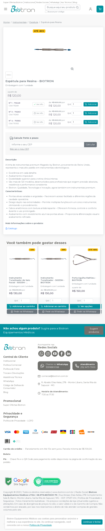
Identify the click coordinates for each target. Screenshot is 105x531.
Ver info (38, 104)
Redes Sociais (42, 2)
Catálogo (11, 228)
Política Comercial (12, 365)
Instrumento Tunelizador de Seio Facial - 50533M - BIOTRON (19, 280)
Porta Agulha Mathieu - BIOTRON (84, 279)
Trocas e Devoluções (13, 373)
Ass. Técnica (66, 2)
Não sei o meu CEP (19, 149)
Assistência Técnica (12, 377)
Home (6, 22)
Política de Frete (11, 369)
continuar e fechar (92, 522)
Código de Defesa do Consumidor (13, 387)
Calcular (90, 144)
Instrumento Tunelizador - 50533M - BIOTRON (52, 280)
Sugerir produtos (94, 330)
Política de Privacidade (40, 525)
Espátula (33, 22)
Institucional (29, 2)
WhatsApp (54, 2)
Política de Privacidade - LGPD (18, 420)
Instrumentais (20, 22)
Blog (75, 2)
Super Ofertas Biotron (13, 2)
